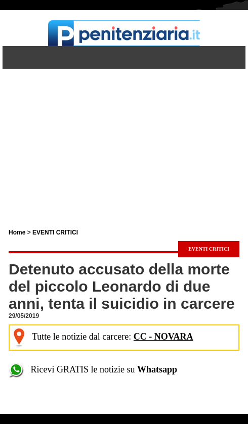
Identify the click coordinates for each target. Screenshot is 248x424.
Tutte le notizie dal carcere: (102, 337)
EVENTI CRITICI (55, 232)
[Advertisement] (124, 139)
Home (17, 232)
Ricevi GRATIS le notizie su (93, 369)
